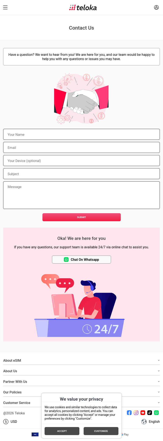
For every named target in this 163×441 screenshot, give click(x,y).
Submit (81, 217)
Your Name (16, 134)
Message (14, 187)
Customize (101, 431)
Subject (13, 174)
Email (12, 148)
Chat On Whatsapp (81, 259)
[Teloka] (83, 7)
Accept (62, 431)
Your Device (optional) (24, 161)
